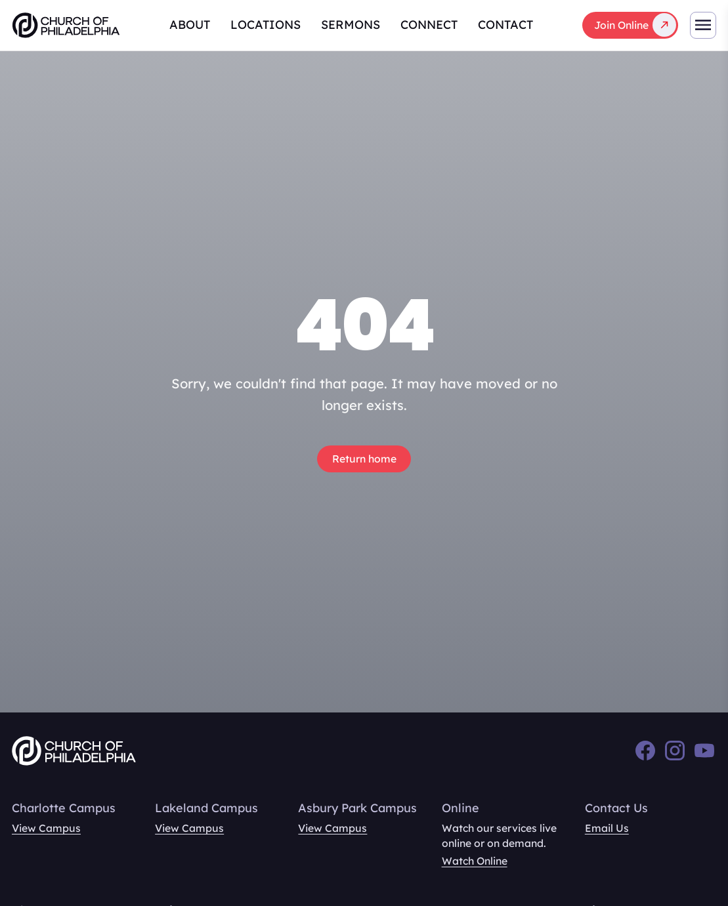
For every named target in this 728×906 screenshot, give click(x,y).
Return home (364, 458)
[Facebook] (645, 750)
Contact (505, 24)
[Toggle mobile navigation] (703, 25)
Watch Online (474, 860)
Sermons (350, 24)
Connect (429, 24)
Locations (265, 24)
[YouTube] (704, 750)
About (189, 24)
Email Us (607, 827)
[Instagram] (675, 750)
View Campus (46, 827)
